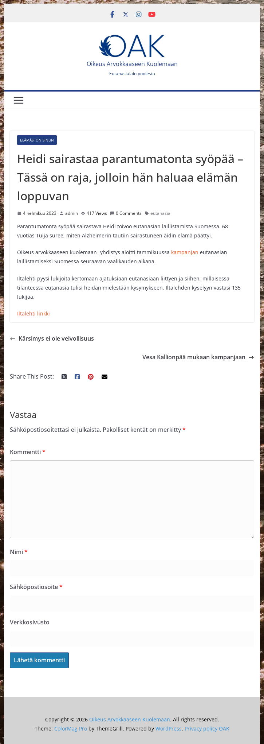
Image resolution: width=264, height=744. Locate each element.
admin (71, 213)
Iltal (21, 313)
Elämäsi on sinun (37, 140)
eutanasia (160, 213)
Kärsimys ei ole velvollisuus (52, 338)
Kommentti (28, 452)
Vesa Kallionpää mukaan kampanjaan (198, 357)
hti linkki (39, 313)
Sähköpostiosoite (36, 587)
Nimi (19, 552)
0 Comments (126, 213)
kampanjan (184, 252)
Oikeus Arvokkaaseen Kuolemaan (132, 64)
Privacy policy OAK (207, 728)
